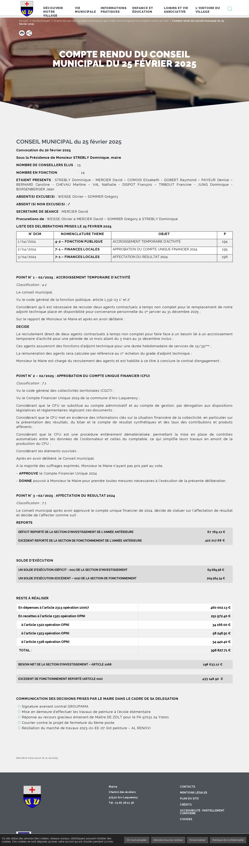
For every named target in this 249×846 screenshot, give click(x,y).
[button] (22, 33)
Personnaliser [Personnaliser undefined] (193, 839)
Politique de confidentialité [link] (226, 839)
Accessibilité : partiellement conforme (202, 811)
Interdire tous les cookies (162, 839)
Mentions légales (194, 792)
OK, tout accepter (128, 839)
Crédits (186, 804)
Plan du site (189, 798)
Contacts (188, 786)
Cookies (186, 818)
